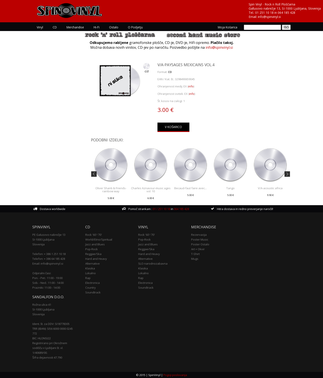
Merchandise (75, 27)
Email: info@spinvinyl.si (47, 263)
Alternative (92, 263)
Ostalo (113, 27)
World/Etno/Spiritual (98, 239)
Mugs (194, 259)
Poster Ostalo (200, 244)
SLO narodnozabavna (153, 263)
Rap (88, 278)
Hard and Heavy (96, 259)
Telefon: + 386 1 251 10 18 (49, 254)
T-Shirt (195, 254)
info (191, 86)
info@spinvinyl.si (269, 17)
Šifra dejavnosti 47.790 (47, 357)
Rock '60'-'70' (93, 235)
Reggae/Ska (93, 254)
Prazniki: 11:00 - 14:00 (46, 288)
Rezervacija (199, 235)
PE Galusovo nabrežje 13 (48, 235)
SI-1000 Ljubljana (43, 239)
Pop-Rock (91, 249)
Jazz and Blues (95, 244)
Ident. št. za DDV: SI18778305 (51, 324)
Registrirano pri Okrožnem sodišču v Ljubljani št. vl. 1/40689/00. (49, 348)
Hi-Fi (97, 27)
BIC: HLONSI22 (41, 338)
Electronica (92, 283)
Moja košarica (227, 27)
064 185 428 (286, 12)
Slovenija (38, 244)
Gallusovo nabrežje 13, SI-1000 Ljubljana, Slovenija (285, 8)
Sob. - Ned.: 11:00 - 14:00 (48, 283)
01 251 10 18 (264, 12)
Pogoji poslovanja (175, 375)
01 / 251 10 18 (161, 209)
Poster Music (199, 239)
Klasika (90, 268)
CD (55, 27)
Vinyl (40, 27)
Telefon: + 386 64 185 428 (48, 259)
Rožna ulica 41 (41, 305)
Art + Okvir (198, 249)
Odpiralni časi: (41, 273)
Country (90, 288)
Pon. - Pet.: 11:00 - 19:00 (47, 278)
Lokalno (90, 273)
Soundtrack (93, 292)
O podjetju (135, 27)
